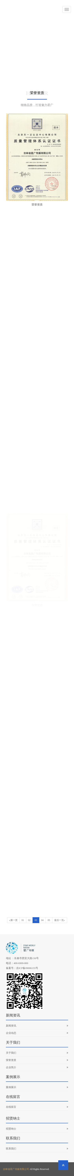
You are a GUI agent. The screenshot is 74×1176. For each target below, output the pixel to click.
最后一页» (59, 920)
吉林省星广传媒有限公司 (16, 1169)
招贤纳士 (37, 1128)
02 (29, 920)
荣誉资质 (37, 1060)
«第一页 (13, 920)
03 (36, 920)
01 (23, 920)
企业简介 (37, 1067)
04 (42, 920)
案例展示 (37, 1087)
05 (49, 920)
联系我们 (37, 1148)
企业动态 (37, 1032)
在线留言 (37, 1106)
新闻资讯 (37, 1025)
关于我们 (37, 1052)
